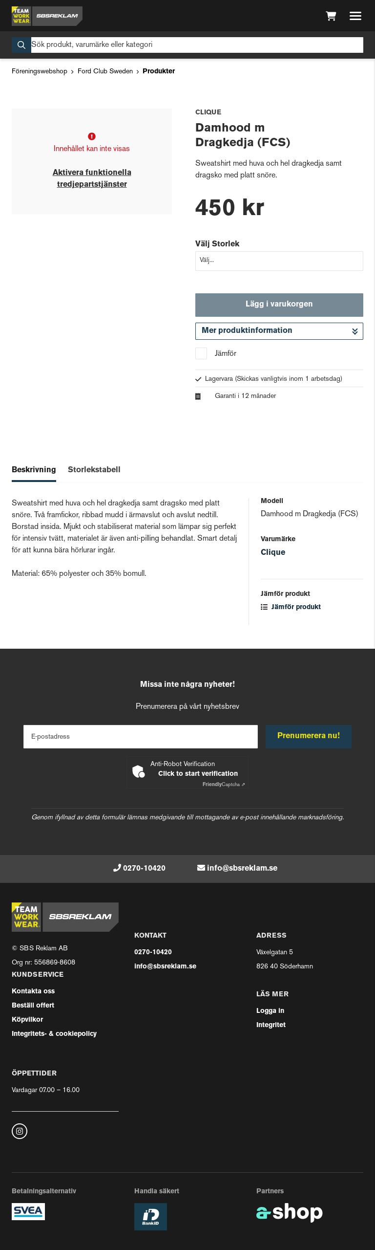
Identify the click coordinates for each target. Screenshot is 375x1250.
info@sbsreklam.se (242, 868)
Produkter (159, 71)
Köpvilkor (27, 1020)
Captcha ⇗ (224, 785)
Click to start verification (198, 774)
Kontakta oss (33, 991)
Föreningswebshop (39, 71)
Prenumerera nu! (308, 736)
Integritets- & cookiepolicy (54, 1034)
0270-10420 (144, 868)
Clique (273, 552)
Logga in (270, 1011)
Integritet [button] (271, 1025)
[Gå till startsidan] (47, 16)
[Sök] (187, 45)
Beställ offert (33, 1006)
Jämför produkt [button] (291, 607)
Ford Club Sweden (105, 71)
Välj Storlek (217, 244)
